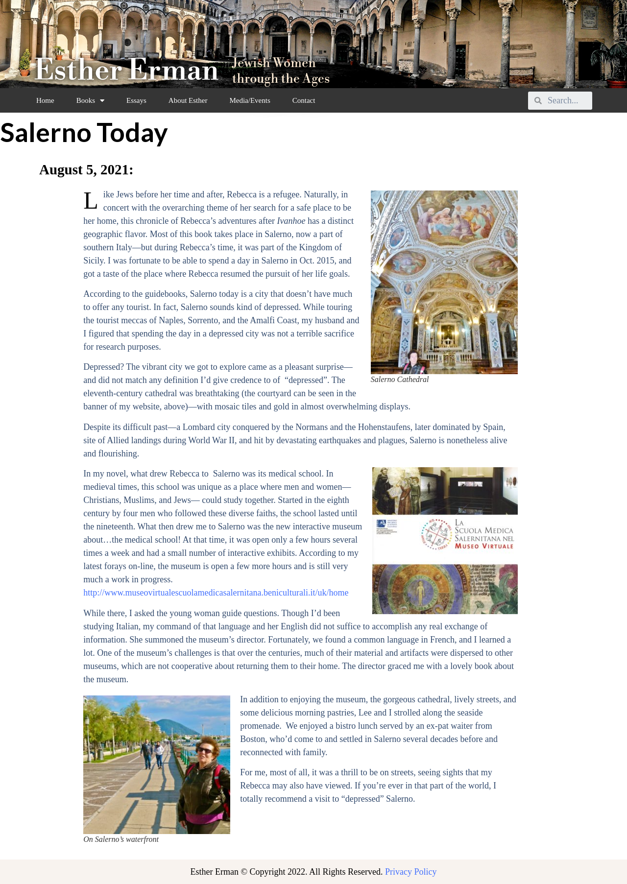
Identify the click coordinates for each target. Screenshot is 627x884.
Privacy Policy (411, 872)
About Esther (188, 100)
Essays (136, 100)
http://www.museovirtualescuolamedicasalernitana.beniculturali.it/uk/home (215, 592)
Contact (303, 100)
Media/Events (249, 100)
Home (45, 100)
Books (90, 100)
